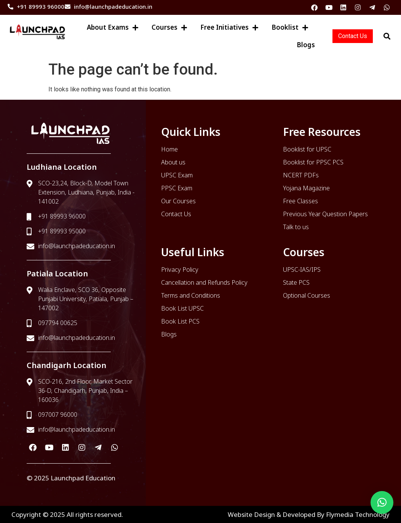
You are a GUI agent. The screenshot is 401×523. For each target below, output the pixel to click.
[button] (382, 502)
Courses (169, 28)
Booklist (290, 28)
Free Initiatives (229, 28)
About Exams (112, 28)
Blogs (306, 44)
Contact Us (352, 36)
